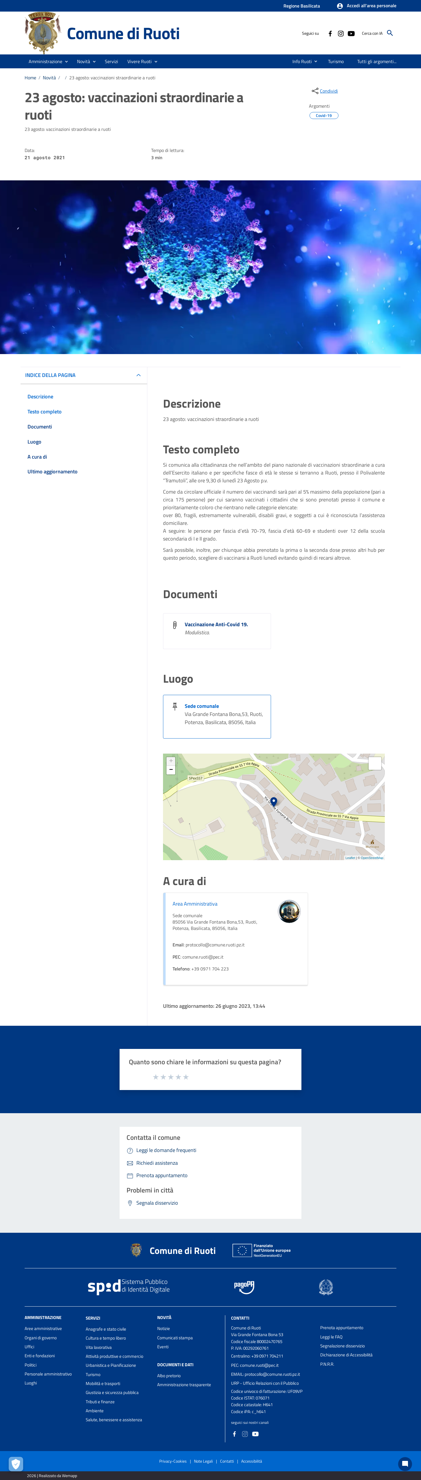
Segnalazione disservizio (342, 1345)
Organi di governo (41, 1337)
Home (30, 77)
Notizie (163, 1328)
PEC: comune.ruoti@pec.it (255, 1365)
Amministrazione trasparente (184, 1384)
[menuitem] (300, 61)
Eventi (163, 1346)
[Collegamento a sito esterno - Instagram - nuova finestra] (340, 33)
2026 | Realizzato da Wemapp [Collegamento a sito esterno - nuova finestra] (52, 1475)
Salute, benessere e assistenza (114, 1419)
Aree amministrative (43, 1328)
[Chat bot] (405, 1464)
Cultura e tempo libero (106, 1338)
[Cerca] (390, 33)
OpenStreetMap (372, 858)
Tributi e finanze (100, 1401)
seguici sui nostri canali (250, 1422)
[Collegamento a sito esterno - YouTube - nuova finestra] (350, 33)
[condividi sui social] (324, 91)
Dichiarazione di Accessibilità (346, 1354)
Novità (49, 77)
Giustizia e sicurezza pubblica (112, 1392)
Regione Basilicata (301, 5)
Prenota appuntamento (341, 1327)
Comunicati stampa (175, 1337)
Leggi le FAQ (331, 1337)
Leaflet (350, 858)
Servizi (93, 1318)
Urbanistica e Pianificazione (111, 1365)
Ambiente (95, 1410)
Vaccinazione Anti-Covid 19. (216, 624)
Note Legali (203, 1461)
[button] (366, 6)
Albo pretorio (169, 1375)
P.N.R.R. (327, 1364)
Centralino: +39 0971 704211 (257, 1356)
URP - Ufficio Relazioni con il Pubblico (265, 1383)
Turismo (93, 1374)
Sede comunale (202, 706)
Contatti (240, 1318)
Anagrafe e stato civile (106, 1329)
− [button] (171, 770)
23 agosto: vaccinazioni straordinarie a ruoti (112, 77)
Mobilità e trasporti (103, 1383)
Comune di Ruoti (123, 32)
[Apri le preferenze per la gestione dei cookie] (16, 1464)
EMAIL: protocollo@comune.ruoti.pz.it (265, 1374)
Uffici (29, 1346)
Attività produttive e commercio (114, 1356)
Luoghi (31, 1383)
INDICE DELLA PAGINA (50, 375)
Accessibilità (251, 1461)
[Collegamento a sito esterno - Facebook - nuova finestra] (330, 33)
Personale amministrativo (48, 1374)
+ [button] (171, 761)
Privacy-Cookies (173, 1461)
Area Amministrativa (195, 904)
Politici (30, 1365)
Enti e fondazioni (40, 1355)
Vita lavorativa (99, 1347)
